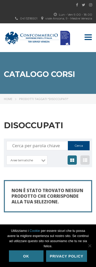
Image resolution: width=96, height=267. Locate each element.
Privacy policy (66, 256)
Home (8, 99)
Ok (26, 256)
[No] (89, 245)
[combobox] (26, 160)
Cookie (35, 231)
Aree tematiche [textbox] (21, 160)
